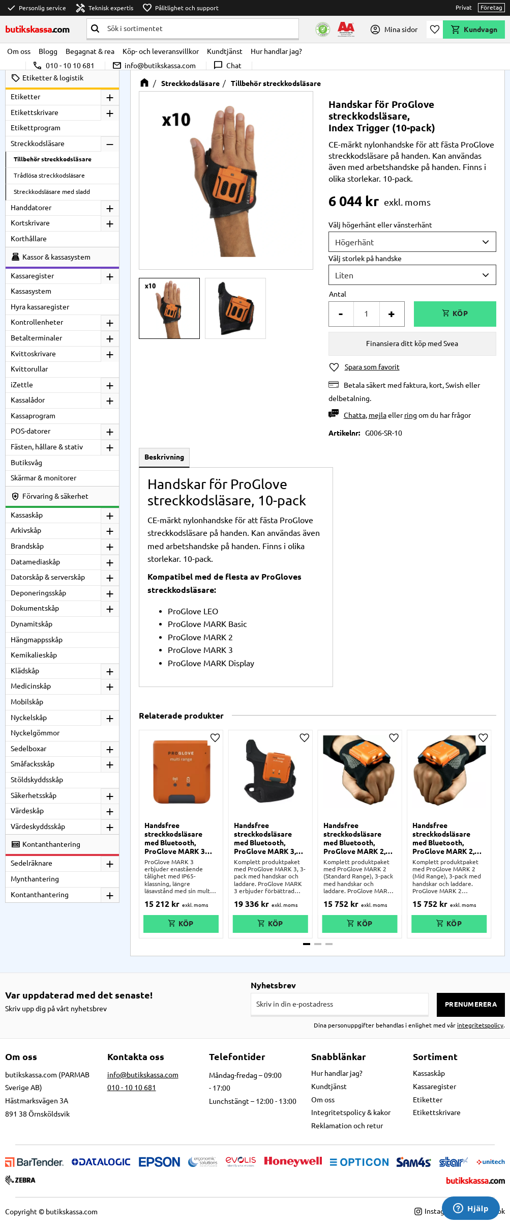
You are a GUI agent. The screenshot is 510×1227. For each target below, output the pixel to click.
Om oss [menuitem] (19, 51)
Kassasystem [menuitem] (31, 291)
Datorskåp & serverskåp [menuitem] (48, 577)
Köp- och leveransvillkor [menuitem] (161, 51)
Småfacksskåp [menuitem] (32, 764)
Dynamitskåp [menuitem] (31, 624)
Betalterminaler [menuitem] (36, 338)
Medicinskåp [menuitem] (31, 686)
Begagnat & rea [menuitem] (90, 51)
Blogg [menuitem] (48, 51)
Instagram (435, 1211)
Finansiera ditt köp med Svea (412, 343)
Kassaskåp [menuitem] (27, 515)
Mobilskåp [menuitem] (27, 702)
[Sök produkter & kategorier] (200, 28)
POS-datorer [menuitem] (30, 431)
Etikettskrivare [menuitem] (34, 112)
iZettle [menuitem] (22, 385)
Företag (491, 7)
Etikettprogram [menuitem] (36, 128)
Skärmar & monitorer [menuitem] (43, 478)
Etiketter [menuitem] (25, 97)
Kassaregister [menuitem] (32, 276)
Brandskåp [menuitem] (27, 546)
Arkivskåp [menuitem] (26, 530)
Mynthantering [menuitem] (35, 879)
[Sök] (95, 28)
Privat (464, 7)
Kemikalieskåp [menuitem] (34, 655)
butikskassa (37, 29)
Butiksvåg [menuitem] (26, 463)
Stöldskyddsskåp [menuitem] (37, 780)
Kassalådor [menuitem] (28, 400)
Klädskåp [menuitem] (25, 671)
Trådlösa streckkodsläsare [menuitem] (49, 175)
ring (410, 415)
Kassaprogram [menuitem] (33, 416)
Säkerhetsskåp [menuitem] (33, 795)
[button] (435, 29)
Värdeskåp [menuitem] (27, 811)
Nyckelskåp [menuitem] (29, 718)
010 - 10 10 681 (63, 65)
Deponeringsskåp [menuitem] (38, 593)
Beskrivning (164, 457)
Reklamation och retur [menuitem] (347, 1126)
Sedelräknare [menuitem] (31, 863)
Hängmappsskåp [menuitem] (37, 640)
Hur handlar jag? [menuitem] (276, 51)
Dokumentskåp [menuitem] (35, 608)
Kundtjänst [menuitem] (225, 51)
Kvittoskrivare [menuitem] (33, 354)
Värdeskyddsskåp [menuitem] (38, 826)
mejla (377, 415)
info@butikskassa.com (154, 65)
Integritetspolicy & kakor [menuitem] (351, 1112)
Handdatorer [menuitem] (31, 208)
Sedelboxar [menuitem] (28, 749)
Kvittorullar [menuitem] (29, 369)
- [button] (341, 314)
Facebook (484, 1211)
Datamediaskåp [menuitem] (35, 562)
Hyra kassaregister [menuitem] (40, 307)
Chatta (355, 415)
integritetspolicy (480, 1025)
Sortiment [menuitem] (435, 1056)
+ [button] (391, 314)
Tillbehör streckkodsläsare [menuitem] (53, 159)
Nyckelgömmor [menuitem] (35, 733)
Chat (227, 65)
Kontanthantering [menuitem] (40, 895)
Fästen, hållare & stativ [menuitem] (47, 447)
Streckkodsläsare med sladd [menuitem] (52, 191)
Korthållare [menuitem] (29, 239)
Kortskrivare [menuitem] (30, 223)
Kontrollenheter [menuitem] (37, 322)
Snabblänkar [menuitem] (338, 1056)
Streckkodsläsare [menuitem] (38, 143)
